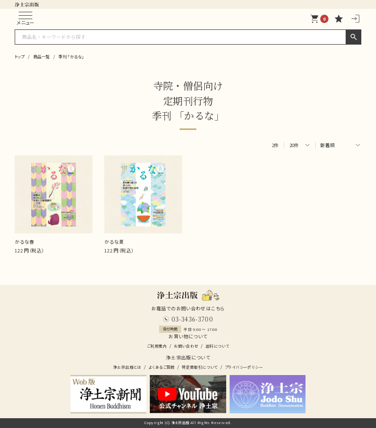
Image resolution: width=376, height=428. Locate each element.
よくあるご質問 (161, 367)
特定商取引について (199, 367)
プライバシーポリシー (244, 367)
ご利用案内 (157, 346)
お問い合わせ (186, 346)
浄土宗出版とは (127, 367)
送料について (217, 346)
